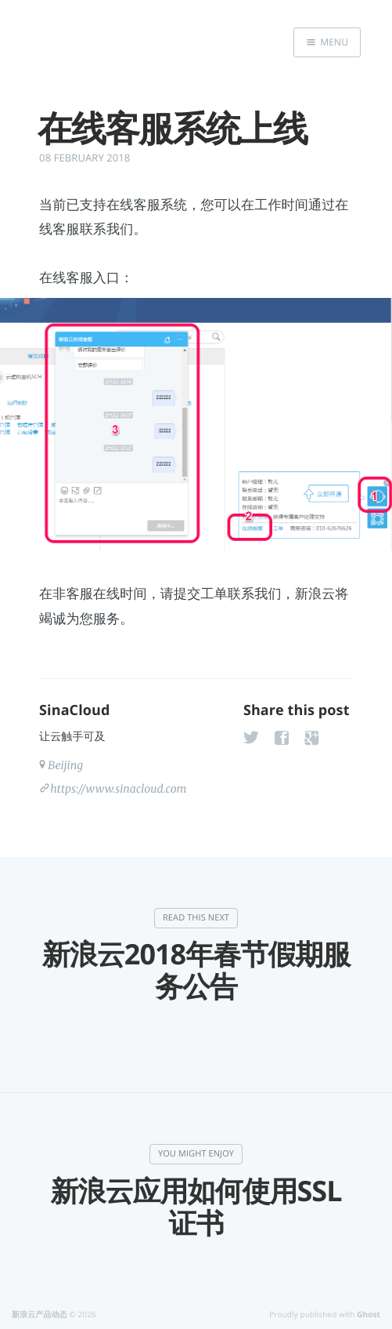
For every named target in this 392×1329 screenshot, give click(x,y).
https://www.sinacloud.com (118, 789)
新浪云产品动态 (39, 1314)
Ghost (368, 1314)
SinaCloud (74, 710)
